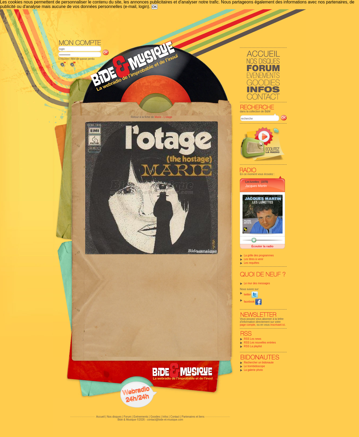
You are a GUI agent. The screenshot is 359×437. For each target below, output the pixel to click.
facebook (253, 301)
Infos (165, 416)
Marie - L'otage (163, 117)
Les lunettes (252, 181)
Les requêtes (251, 262)
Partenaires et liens (193, 416)
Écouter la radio (262, 246)
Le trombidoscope (254, 366)
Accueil (100, 416)
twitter (251, 294)
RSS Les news (252, 338)
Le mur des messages (257, 283)
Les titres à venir (253, 259)
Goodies (155, 416)
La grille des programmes (259, 255)
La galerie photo (253, 369)
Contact (174, 416)
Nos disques (114, 416)
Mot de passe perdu (82, 58)
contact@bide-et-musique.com (165, 419)
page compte (247, 324)
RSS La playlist (253, 346)
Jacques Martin (256, 186)
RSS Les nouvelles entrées (260, 342)
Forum (127, 416)
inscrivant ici (277, 324)
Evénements (140, 416)
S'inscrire (63, 58)
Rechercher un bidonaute (259, 362)
